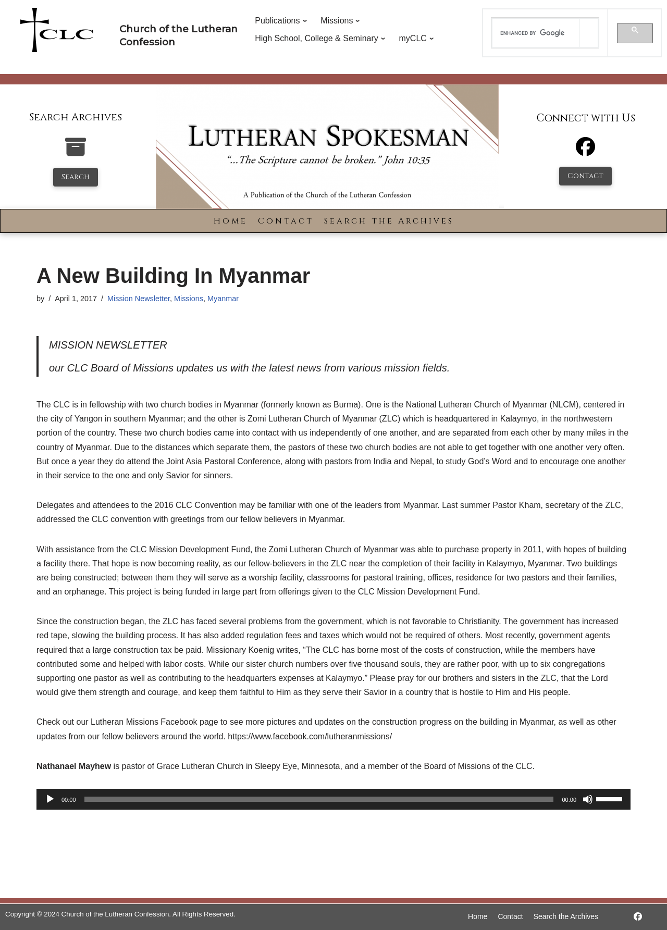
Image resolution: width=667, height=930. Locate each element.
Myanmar (223, 298)
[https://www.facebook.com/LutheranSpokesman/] (638, 916)
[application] (333, 799)
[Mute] (588, 799)
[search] (536, 33)
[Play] (50, 799)
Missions (188, 298)
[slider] (319, 799)
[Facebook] (585, 151)
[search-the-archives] (75, 152)
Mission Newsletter (138, 298)
